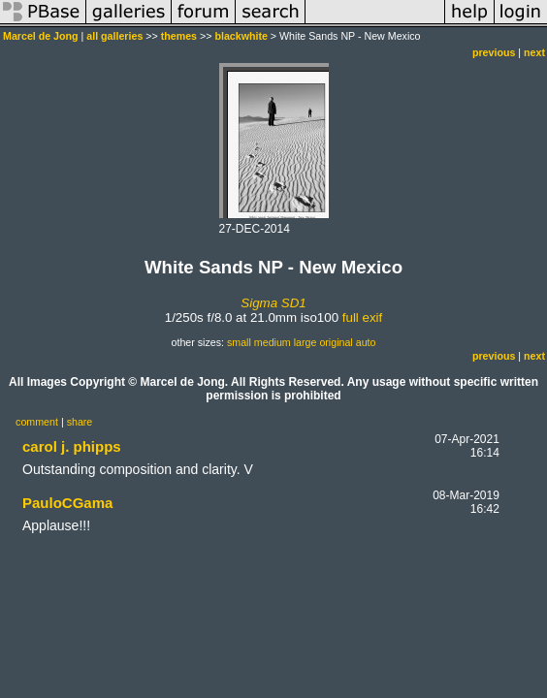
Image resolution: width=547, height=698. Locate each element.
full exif (362, 317)
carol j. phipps (71, 446)
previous (493, 52)
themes (179, 36)
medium (272, 342)
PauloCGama (67, 502)
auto (366, 342)
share (80, 422)
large (305, 342)
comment (37, 422)
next (534, 52)
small (239, 342)
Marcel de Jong (41, 36)
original (335, 342)
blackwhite (240, 36)
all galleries (114, 36)
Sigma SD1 (273, 303)
